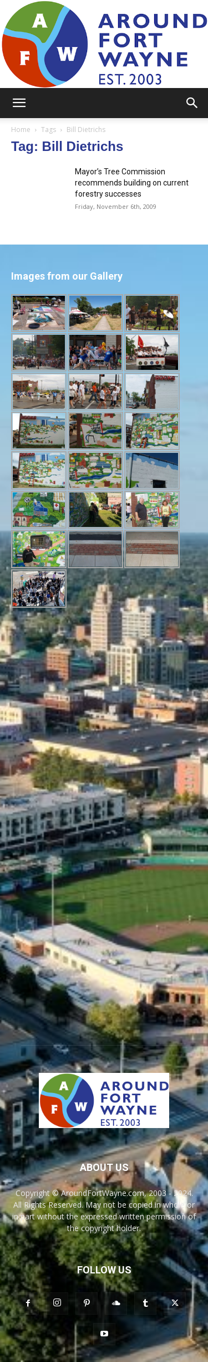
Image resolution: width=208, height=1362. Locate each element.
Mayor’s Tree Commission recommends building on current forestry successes (132, 182)
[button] (19, 103)
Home (21, 129)
